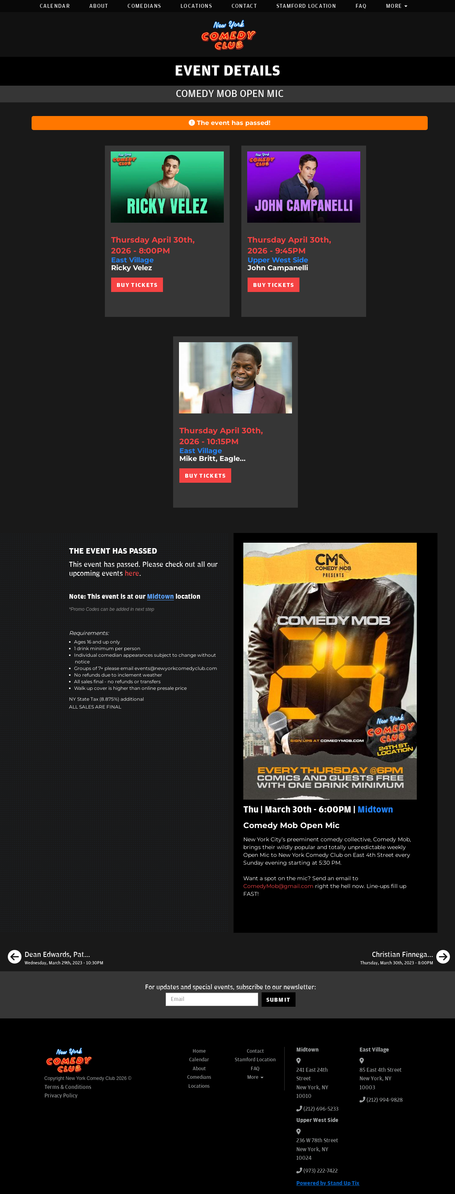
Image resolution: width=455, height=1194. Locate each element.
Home (199, 1051)
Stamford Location (306, 6)
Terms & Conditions (67, 1087)
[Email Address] (212, 999)
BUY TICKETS (137, 284)
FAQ (361, 6)
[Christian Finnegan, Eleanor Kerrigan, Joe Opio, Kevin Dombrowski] (405, 958)
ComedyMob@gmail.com (278, 886)
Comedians (144, 6)
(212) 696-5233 (320, 1109)
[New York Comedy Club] (227, 34)
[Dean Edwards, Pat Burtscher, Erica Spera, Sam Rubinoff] (55, 958)
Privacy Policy (61, 1095)
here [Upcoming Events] (132, 573)
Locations (196, 6)
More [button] (397, 6)
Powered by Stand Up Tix (327, 1183)
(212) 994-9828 (384, 1100)
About (98, 6)
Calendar (55, 6)
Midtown (160, 597)
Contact (244, 6)
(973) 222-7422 (320, 1171)
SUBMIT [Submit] (278, 999)
